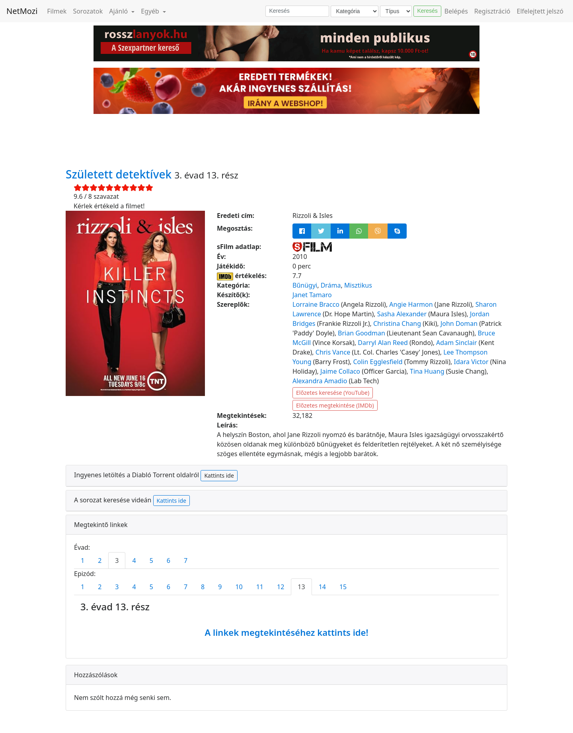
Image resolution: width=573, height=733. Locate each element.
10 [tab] (238, 586)
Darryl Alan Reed (383, 342)
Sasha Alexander (402, 314)
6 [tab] (168, 560)
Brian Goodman (361, 333)
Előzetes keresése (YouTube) (332, 392)
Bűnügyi (304, 285)
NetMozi (21, 11)
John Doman (458, 323)
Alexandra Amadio (319, 380)
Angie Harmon (411, 304)
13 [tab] (301, 586)
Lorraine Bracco (315, 304)
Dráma (331, 285)
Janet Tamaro (312, 294)
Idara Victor (471, 361)
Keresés (427, 11)
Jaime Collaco (340, 371)
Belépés (456, 11)
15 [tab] (343, 586)
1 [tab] (82, 560)
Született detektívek (120, 174)
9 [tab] (220, 586)
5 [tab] (151, 560)
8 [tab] (203, 586)
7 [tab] (185, 560)
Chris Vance (333, 352)
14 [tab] (322, 586)
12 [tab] (280, 586)
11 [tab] (259, 586)
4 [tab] (134, 560)
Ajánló (119, 11)
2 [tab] (99, 560)
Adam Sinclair (456, 342)
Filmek (56, 11)
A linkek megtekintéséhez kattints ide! (286, 632)
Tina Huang (427, 371)
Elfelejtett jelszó (540, 11)
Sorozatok (88, 11)
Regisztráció (492, 11)
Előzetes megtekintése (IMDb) (335, 405)
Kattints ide (219, 475)
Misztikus (358, 285)
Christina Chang (397, 323)
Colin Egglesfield (377, 361)
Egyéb (151, 11)
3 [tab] (117, 560)
